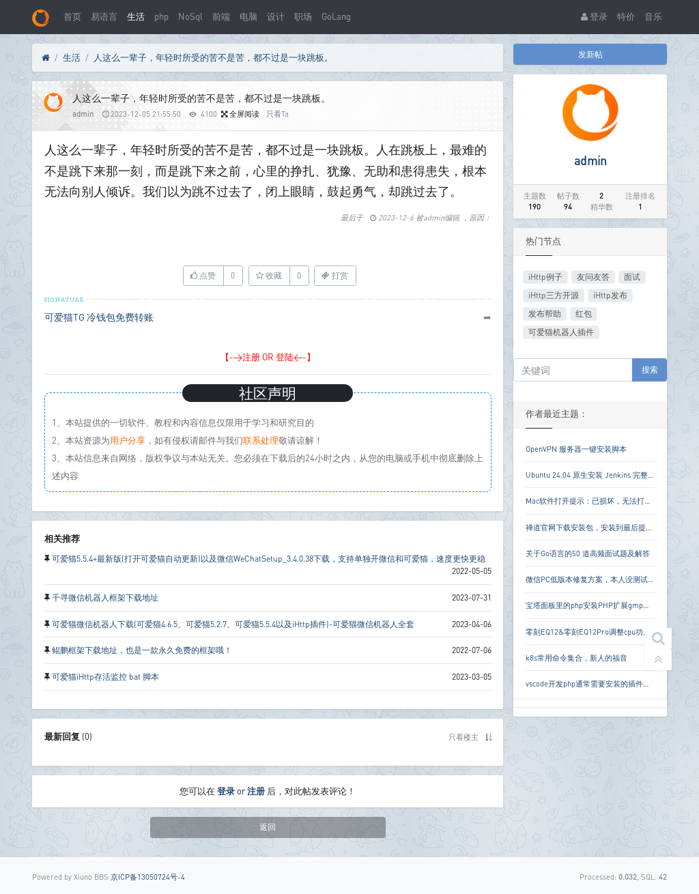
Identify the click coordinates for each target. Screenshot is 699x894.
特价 (626, 16)
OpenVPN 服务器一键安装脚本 (576, 448)
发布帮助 (544, 313)
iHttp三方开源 (553, 295)
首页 (72, 16)
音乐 (653, 16)
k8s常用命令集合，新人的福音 (576, 657)
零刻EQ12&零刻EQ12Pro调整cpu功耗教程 (596, 631)
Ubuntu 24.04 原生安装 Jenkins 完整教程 (594, 474)
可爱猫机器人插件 (561, 332)
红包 (583, 313)
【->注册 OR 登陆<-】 (267, 356)
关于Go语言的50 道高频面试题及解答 (588, 553)
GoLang (336, 16)
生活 (136, 16)
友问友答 (593, 277)
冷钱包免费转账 (120, 317)
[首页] (46, 58)
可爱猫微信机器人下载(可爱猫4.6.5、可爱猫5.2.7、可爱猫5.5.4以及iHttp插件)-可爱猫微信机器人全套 (233, 624)
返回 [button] (267, 827)
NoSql (190, 16)
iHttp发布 (610, 295)
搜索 (650, 369)
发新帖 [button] (590, 54)
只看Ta (277, 113)
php (161, 16)
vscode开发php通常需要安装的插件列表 (592, 683)
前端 (221, 16)
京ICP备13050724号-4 (148, 876)
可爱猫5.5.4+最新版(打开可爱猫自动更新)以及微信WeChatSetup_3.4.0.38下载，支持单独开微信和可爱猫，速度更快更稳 (268, 558)
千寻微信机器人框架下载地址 (105, 597)
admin (83, 113)
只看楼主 (463, 736)
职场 (303, 16)
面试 (632, 277)
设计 (276, 16)
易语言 (104, 16)
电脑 (248, 16)
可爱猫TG (64, 317)
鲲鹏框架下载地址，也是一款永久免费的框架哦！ (142, 650)
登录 (594, 16)
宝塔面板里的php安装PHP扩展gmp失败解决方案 (607, 605)
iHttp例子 (545, 277)
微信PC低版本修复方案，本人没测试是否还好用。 (609, 579)
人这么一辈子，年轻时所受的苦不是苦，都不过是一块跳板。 (213, 57)
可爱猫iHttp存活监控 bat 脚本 (105, 677)
